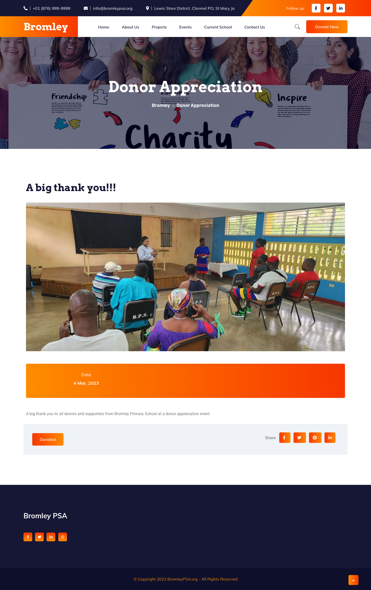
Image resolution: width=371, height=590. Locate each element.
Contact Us (254, 26)
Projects (159, 26)
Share (270, 437)
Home (103, 26)
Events (185, 26)
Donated (48, 439)
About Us (130, 26)
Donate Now (327, 26)
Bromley (46, 27)
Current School (218, 26)
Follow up (295, 8)
